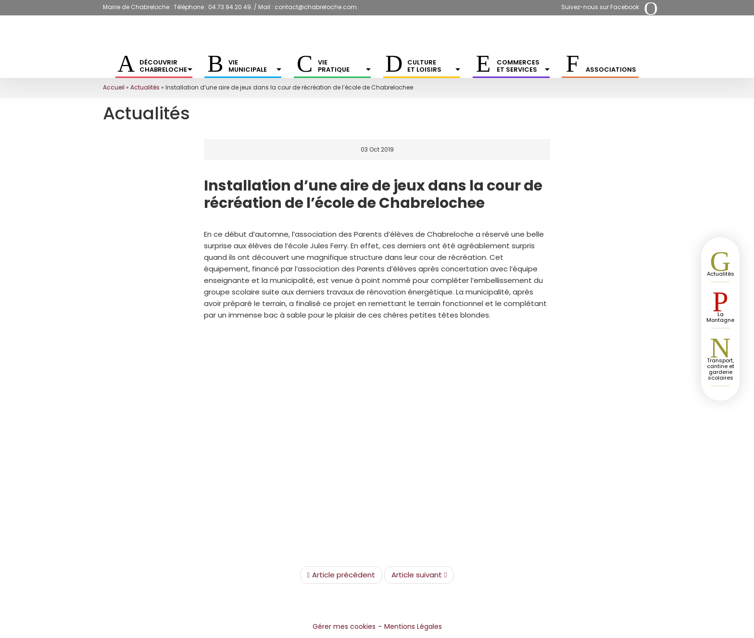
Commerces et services (523, 66)
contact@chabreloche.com (316, 7)
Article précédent (341, 575)
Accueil (114, 87)
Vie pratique (344, 66)
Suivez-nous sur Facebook (600, 7)
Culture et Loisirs (433, 66)
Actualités (145, 87)
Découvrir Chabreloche (165, 66)
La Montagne (720, 317)
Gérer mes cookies (344, 626)
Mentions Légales (413, 626)
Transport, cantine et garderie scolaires (720, 369)
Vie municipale (254, 66)
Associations (611, 69)
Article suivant (419, 575)
